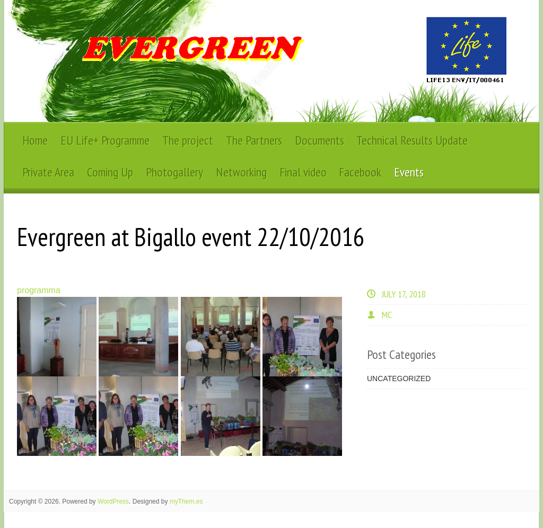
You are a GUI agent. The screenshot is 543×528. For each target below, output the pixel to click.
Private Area (48, 172)
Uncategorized (399, 378)
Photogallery (174, 172)
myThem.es (186, 501)
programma (38, 290)
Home (35, 140)
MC (387, 315)
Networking (241, 172)
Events (409, 172)
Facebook (360, 172)
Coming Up (110, 172)
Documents (319, 140)
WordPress (113, 501)
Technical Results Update (412, 140)
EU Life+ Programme (105, 140)
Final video (303, 172)
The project (187, 140)
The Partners (254, 140)
